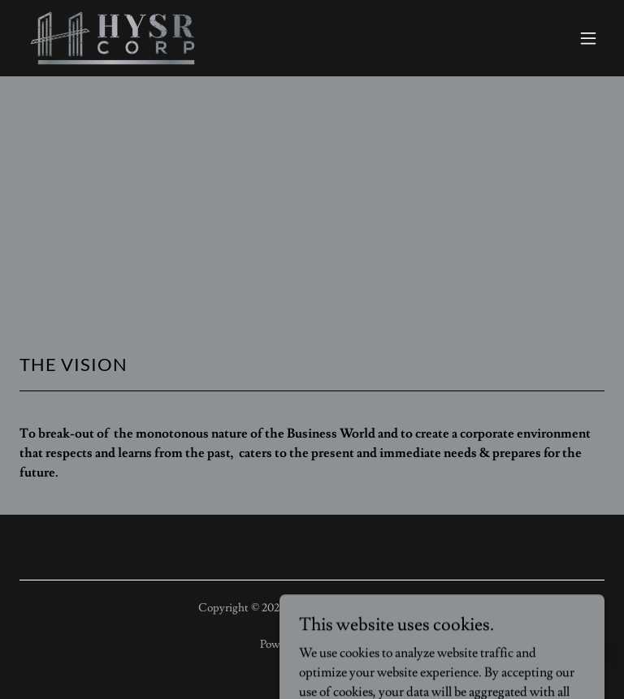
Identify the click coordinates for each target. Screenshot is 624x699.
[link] (112, 38)
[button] (588, 38)
